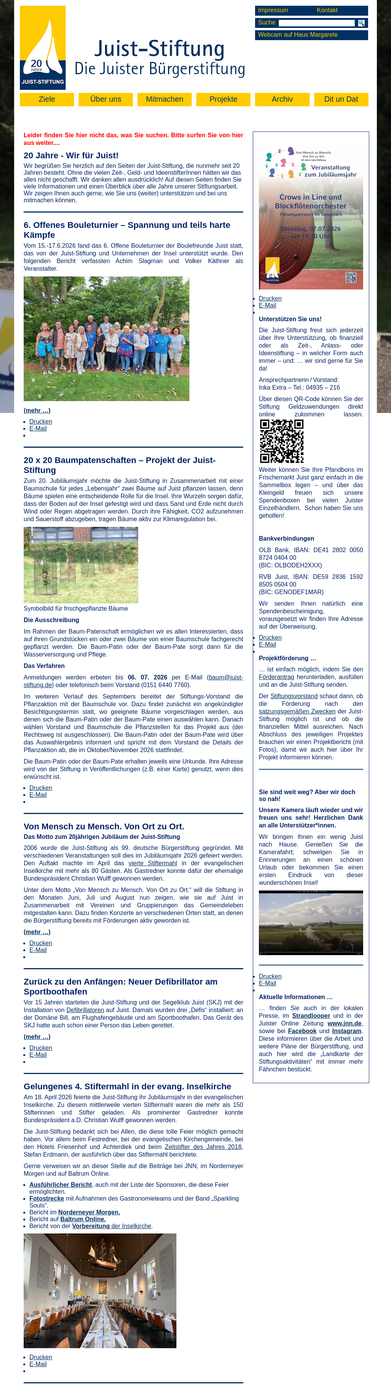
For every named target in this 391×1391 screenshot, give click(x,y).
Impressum (273, 10)
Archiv (282, 99)
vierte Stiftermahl (153, 863)
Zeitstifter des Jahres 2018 (203, 1147)
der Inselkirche (111, 1226)
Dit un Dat (341, 99)
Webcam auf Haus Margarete (298, 34)
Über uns (105, 99)
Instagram (346, 1031)
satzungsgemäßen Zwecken (297, 711)
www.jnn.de (344, 1023)
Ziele (47, 99)
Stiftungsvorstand (294, 696)
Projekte (224, 99)
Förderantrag (276, 677)
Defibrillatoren (85, 1010)
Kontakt (327, 10)
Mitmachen (164, 99)
